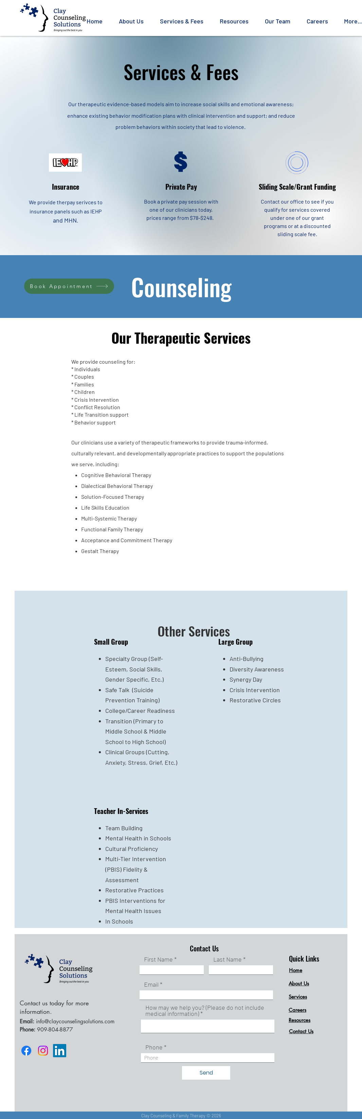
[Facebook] (26, 1050)
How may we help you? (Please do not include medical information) (204, 1010)
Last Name (227, 959)
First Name (158, 959)
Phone (154, 1047)
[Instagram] (43, 1050)
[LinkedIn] (59, 1050)
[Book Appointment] (69, 286)
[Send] (206, 1073)
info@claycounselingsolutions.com (75, 1021)
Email (151, 984)
